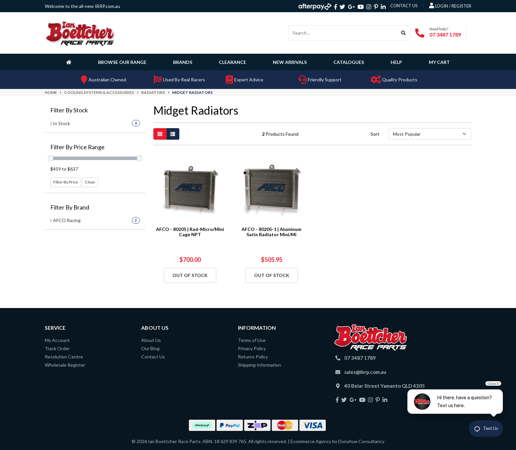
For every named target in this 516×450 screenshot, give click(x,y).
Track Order (57, 348)
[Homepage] (70, 62)
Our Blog (150, 348)
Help (396, 62)
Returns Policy (253, 356)
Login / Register (450, 6)
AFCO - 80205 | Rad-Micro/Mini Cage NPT (190, 232)
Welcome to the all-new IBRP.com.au (82, 6)
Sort (375, 134)
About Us (151, 340)
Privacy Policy (252, 348)
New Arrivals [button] (290, 62)
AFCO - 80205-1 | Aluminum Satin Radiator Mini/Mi (271, 232)
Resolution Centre (64, 356)
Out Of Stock (190, 275)
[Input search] (343, 33)
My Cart (439, 62)
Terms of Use (252, 340)
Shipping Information (259, 365)
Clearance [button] (232, 62)
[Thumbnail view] (160, 134)
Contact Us (153, 356)
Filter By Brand (69, 207)
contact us (404, 5)
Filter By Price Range (77, 147)
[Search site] (403, 33)
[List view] (172, 134)
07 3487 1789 (445, 34)
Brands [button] (182, 62)
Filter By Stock (69, 110)
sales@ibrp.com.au (365, 372)
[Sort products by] (430, 134)
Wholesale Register (65, 365)
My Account (57, 340)
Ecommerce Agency (311, 441)
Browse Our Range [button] (122, 62)
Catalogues (348, 62)
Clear (90, 182)
